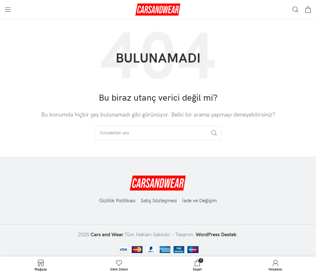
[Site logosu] (158, 9)
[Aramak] (295, 9)
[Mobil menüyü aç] (8, 9)
